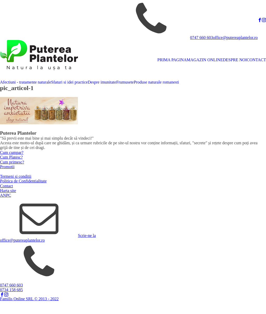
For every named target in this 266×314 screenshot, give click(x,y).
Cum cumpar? (11, 152)
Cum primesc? (12, 162)
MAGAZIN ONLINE (205, 60)
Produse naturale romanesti (156, 82)
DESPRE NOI (235, 60)
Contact (6, 186)
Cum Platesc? (11, 157)
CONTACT (256, 60)
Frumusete (125, 82)
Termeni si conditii (15, 176)
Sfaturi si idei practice (69, 82)
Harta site (8, 190)
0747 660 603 (201, 37)
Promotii (7, 167)
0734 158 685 (11, 290)
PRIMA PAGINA (172, 60)
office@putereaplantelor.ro (235, 37)
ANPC (5, 195)
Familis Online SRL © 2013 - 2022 (29, 299)
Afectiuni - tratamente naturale (25, 82)
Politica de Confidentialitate (23, 181)
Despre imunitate (102, 82)
